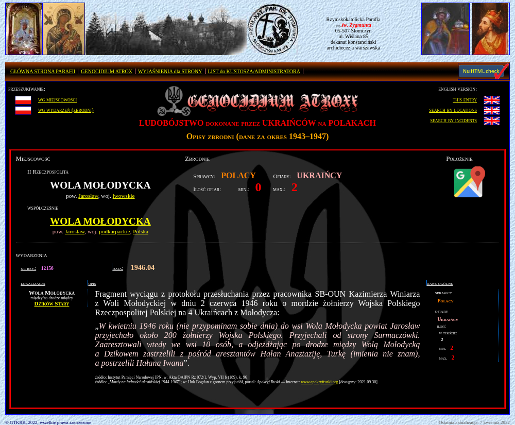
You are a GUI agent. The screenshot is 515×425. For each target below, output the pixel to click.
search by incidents (454, 120)
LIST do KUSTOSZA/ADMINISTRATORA (254, 71)
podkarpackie (114, 231)
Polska (140, 231)
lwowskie (124, 196)
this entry (465, 99)
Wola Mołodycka (100, 221)
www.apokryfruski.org (319, 382)
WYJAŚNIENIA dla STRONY (170, 71)
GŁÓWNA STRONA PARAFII (42, 71)
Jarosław (88, 196)
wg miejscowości (57, 99)
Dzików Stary (52, 303)
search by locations (453, 110)
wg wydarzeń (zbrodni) (66, 110)
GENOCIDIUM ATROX (106, 71)
